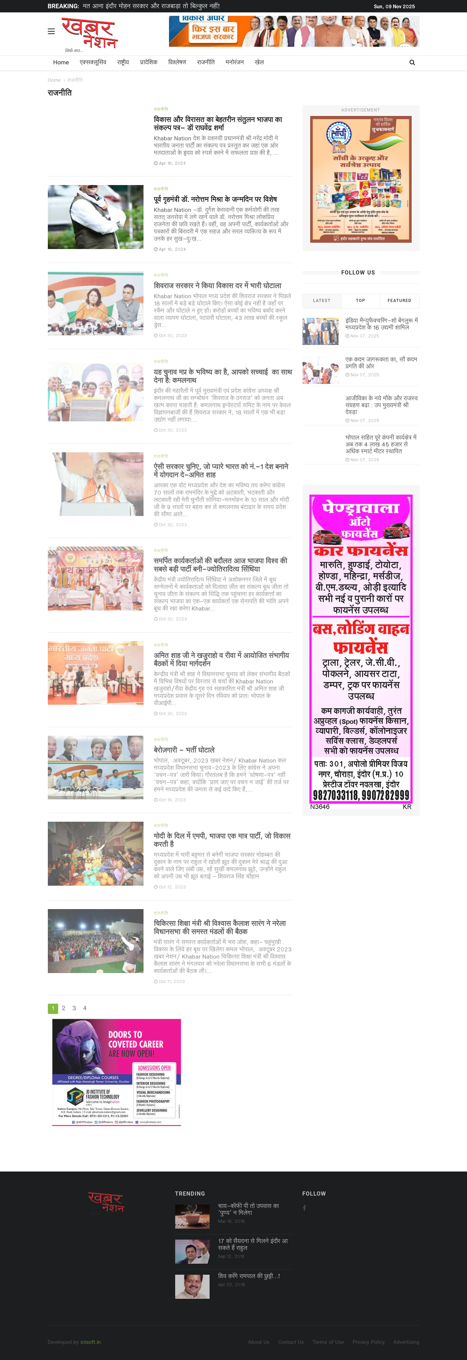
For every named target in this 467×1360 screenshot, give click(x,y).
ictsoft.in (91, 1343)
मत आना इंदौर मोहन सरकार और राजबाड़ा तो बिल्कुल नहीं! (151, 6)
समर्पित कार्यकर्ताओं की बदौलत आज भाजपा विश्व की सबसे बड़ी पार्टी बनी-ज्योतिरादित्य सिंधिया (220, 566)
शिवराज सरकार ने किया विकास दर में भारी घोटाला (217, 286)
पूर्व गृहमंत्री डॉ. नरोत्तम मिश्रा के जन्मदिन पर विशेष (215, 200)
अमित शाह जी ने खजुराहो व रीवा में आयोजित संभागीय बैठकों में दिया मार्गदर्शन (221, 660)
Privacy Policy (368, 1343)
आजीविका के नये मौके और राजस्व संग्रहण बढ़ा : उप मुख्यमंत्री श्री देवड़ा (382, 406)
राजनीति (206, 62)
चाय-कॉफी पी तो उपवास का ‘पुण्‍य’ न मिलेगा (248, 1210)
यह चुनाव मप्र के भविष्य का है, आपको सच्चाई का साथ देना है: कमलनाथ (223, 377)
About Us (258, 1343)
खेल (259, 62)
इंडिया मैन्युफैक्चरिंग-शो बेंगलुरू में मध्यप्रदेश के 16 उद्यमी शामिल (382, 325)
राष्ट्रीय (123, 62)
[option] (187, 7)
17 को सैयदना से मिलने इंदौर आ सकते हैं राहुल (253, 1245)
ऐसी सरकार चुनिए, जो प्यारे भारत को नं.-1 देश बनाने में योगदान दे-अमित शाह (221, 471)
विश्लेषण (177, 62)
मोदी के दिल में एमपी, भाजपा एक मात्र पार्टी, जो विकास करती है (222, 841)
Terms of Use (328, 1343)
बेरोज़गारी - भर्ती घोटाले (184, 751)
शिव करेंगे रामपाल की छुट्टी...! (249, 1276)
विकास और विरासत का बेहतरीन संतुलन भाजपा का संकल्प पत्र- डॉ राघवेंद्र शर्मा (218, 124)
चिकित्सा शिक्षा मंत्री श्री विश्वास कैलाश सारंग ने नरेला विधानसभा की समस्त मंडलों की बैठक (220, 928)
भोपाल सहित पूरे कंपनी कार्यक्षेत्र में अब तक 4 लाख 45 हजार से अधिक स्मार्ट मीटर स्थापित (381, 445)
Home (61, 62)
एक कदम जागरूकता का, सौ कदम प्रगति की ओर (381, 363)
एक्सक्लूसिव (93, 62)
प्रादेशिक (148, 62)
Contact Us (291, 1343)
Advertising (406, 1343)
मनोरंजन (235, 62)
